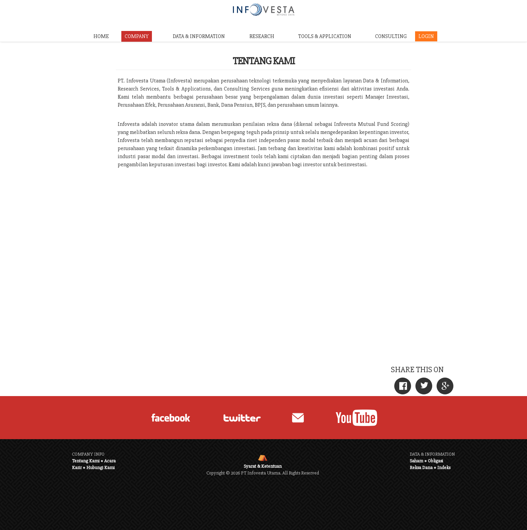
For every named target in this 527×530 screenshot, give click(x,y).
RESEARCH (261, 36)
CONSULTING (391, 36)
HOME (101, 36)
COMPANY (137, 36)
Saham (416, 461)
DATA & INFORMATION (199, 36)
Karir (77, 467)
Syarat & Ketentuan (263, 466)
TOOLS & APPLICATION (324, 36)
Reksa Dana (421, 467)
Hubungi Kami (100, 467)
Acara (110, 461)
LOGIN (426, 36)
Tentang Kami (85, 461)
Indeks (443, 467)
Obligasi (435, 461)
